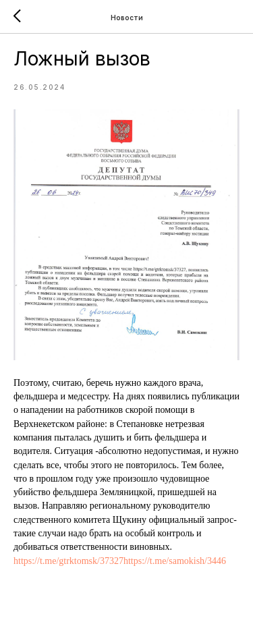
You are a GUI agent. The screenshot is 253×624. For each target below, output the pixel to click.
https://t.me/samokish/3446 (174, 561)
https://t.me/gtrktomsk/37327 (68, 561)
